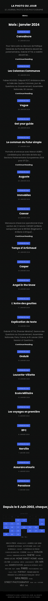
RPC (23, 430)
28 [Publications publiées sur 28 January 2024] (42, 531)
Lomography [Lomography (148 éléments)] (29, 562)
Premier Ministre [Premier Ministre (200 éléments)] (33, 572)
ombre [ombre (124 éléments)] (18, 569)
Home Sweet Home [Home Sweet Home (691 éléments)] (26, 558)
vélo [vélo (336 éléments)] (22, 585)
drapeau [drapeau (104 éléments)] (9, 555)
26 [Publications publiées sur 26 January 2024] (30, 531)
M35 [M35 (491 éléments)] (41, 561)
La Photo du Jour (24, 6)
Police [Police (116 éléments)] (10, 572)
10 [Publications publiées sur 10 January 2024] (18, 524)
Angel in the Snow (24, 285)
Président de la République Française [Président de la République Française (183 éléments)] (21, 575)
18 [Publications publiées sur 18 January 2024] (24, 527)
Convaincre (23, 36)
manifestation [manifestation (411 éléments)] (16, 565)
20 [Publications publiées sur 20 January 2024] (36, 527)
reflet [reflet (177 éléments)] (38, 575)
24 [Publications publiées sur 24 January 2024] (18, 531)
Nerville (24, 448)
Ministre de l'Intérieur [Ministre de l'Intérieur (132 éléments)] (31, 565)
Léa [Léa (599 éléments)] (36, 561)
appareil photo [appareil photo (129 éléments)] (21, 543)
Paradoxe (24, 485)
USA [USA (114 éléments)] (35, 582)
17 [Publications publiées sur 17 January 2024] (18, 527)
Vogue (24, 105)
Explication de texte (24, 322)
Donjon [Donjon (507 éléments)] (38, 552)
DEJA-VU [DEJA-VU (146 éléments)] (30, 552)
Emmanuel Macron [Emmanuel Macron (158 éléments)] (19, 555)
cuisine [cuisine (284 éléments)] (23, 552)
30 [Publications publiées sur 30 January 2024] (12, 534)
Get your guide (24, 123)
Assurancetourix (24, 467)
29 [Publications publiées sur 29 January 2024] (6, 534)
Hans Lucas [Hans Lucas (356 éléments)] (9, 558)
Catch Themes (34, 597)
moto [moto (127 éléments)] (40, 565)
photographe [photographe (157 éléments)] (34, 569)
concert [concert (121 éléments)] (19, 549)
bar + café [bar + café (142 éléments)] (36, 546)
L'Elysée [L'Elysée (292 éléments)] (7, 562)
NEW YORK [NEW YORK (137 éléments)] (8, 569)
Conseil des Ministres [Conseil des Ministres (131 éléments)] (12, 552)
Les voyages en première (24, 411)
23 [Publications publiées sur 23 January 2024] (12, 531)
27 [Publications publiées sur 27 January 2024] (36, 531)
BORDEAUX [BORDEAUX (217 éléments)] (12, 549)
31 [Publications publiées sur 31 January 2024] (18, 534)
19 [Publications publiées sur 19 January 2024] (29, 527)
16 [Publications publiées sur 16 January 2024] (12, 527)
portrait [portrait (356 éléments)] (22, 572)
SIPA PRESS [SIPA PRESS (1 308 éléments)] (21, 578)
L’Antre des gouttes (24, 303)
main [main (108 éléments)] (6, 565)
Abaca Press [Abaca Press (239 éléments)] (11, 543)
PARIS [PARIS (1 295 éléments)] (24, 568)
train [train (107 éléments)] (31, 582)
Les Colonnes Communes (24, 71)
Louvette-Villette (24, 374)
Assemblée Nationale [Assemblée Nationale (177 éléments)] (14, 546)
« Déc (22, 537)
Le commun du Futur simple (24, 142)
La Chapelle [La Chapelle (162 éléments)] (15, 562)
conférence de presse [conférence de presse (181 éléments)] (31, 549)
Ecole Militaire (24, 393)
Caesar (24, 213)
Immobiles (24, 195)
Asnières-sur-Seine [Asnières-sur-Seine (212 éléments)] (34, 543)
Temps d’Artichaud (24, 248)
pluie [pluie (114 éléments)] (41, 569)
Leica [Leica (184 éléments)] (22, 562)
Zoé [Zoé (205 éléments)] (26, 585)
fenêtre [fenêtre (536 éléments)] (31, 555)
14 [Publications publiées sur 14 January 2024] (41, 524)
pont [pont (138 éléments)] (15, 572)
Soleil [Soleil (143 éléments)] (31, 579)
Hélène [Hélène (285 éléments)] (40, 558)
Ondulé (24, 356)
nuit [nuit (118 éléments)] (13, 569)
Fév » (26, 537)
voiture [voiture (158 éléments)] (40, 582)
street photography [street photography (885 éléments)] (16, 582)
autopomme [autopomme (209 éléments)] (27, 546)
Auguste (24, 176)
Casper (24, 266)
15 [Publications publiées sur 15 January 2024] (6, 527)
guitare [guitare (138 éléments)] (38, 555)
